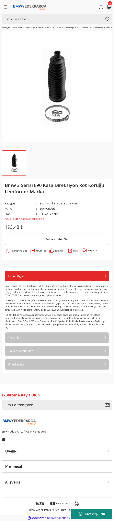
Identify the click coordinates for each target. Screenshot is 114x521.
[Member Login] (101, 7)
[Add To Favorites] (16, 250)
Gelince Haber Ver (57, 239)
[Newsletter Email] (57, 405)
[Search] (57, 19)
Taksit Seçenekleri (20, 351)
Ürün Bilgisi (16, 276)
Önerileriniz (16, 364)
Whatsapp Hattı (92, 514)
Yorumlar (14, 337)
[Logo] (29, 7)
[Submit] (108, 405)
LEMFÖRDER (47, 208)
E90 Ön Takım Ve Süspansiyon (58, 203)
